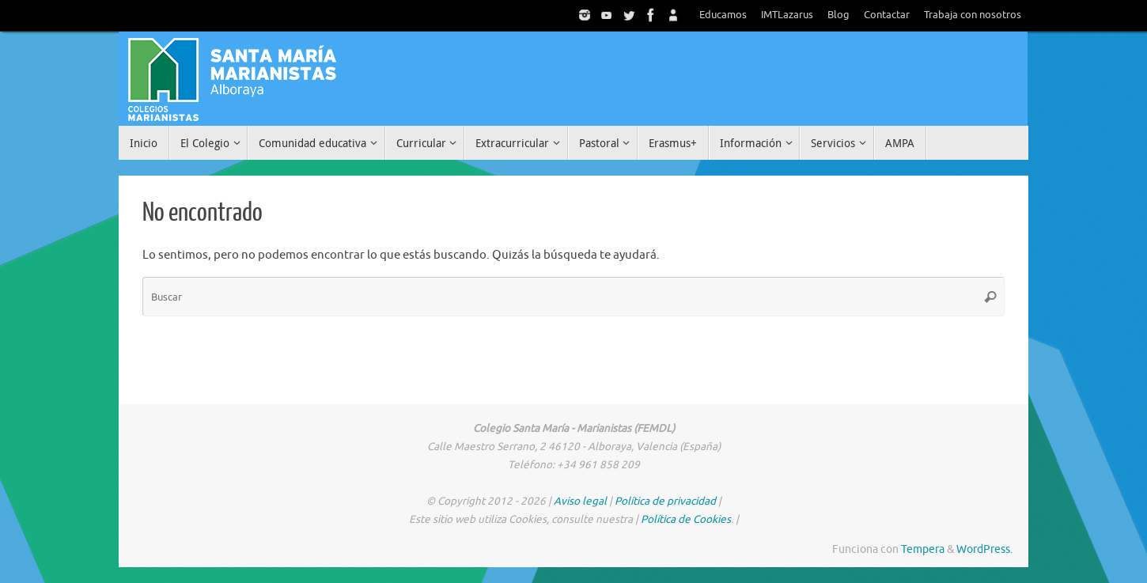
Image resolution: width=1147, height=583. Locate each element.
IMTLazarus (787, 15)
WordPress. (984, 549)
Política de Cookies (686, 519)
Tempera (922, 549)
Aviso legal (580, 501)
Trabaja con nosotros (972, 15)
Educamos (723, 15)
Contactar (887, 15)
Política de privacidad (665, 501)
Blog (838, 15)
